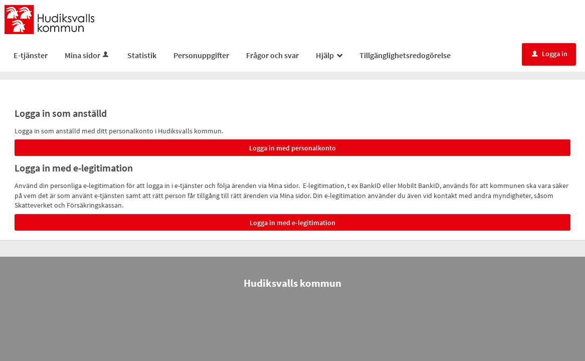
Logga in (549, 53)
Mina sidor (87, 55)
